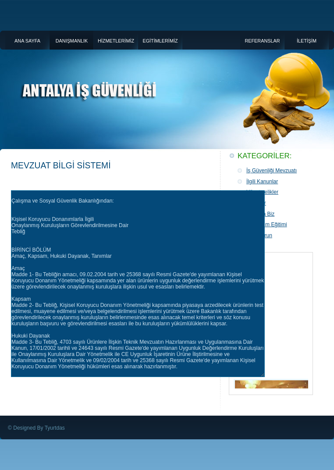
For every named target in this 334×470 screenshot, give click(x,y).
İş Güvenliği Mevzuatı (271, 170)
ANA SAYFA (27, 40)
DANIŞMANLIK (72, 40)
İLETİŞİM (306, 40)
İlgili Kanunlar (262, 181)
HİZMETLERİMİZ (116, 40)
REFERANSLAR (262, 40)
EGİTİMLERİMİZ (160, 40)
